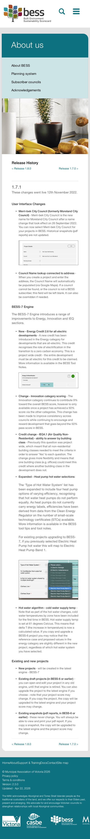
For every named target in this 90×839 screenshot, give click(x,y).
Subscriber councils (26, 82)
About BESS (20, 65)
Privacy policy (10, 775)
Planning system (23, 74)
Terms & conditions (13, 780)
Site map (62, 763)
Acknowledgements (26, 90)
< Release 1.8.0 (21, 168)
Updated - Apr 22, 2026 (16, 788)
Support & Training (28, 763)
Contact (52, 763)
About (13, 763)
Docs (43, 763)
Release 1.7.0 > (68, 168)
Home (6, 763)
